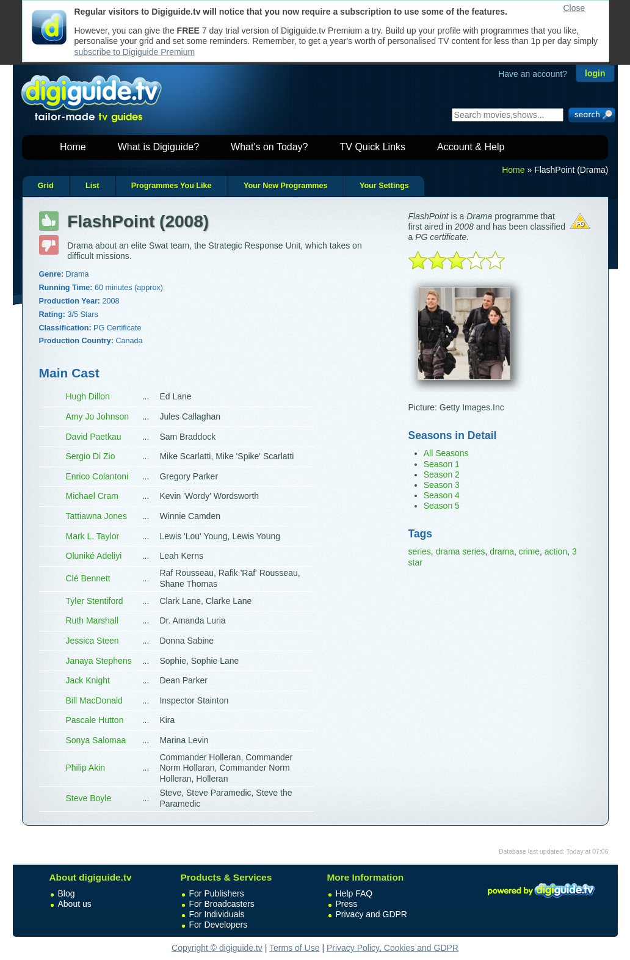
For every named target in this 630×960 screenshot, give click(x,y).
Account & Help (470, 147)
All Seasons (446, 453)
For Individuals (217, 914)
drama (502, 551)
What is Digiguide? (158, 147)
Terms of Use (294, 948)
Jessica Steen (92, 640)
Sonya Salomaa (96, 740)
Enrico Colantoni (97, 476)
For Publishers (216, 893)
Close (574, 8)
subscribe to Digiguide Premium (134, 52)
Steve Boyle (89, 798)
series (419, 551)
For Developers (218, 924)
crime (529, 551)
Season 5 (442, 506)
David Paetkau (93, 437)
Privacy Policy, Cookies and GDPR (392, 948)
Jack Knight (88, 680)
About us (75, 904)
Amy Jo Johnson (97, 416)
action (556, 551)
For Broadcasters (222, 904)
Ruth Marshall (92, 620)
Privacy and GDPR (371, 914)
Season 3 (442, 485)
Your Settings (384, 185)
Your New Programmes (286, 185)
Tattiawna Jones (96, 516)
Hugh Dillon (88, 396)
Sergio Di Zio (90, 456)
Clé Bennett (88, 578)
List (92, 185)
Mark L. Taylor (93, 536)
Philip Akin (86, 768)
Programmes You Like (171, 185)
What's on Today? (269, 147)
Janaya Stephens (99, 661)
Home (73, 147)
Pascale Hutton (95, 720)
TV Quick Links (372, 147)
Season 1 (442, 464)
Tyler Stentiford (94, 601)
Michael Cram (92, 496)
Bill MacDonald (94, 700)
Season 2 (442, 474)
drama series (460, 551)
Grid (46, 185)
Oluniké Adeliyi (94, 556)
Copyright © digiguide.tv (217, 948)
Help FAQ (354, 893)
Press (347, 904)
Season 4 (442, 495)
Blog (66, 893)
